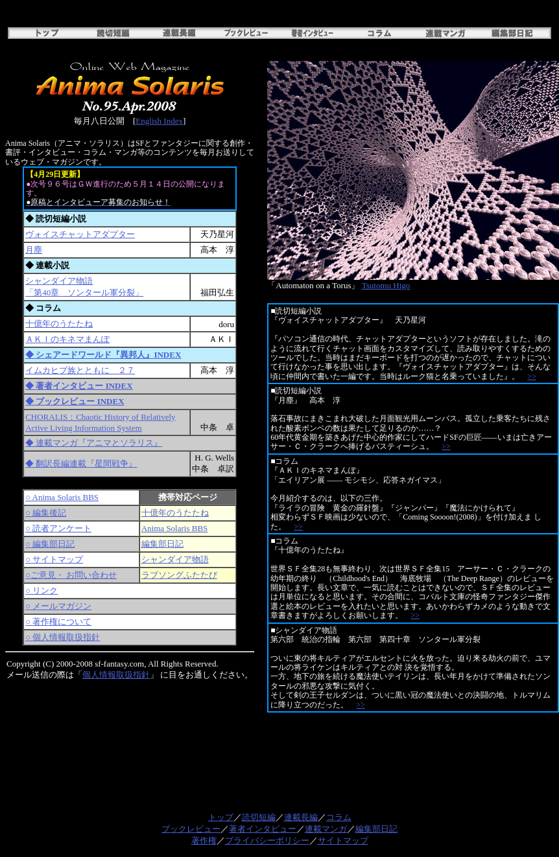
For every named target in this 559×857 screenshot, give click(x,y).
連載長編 (301, 817)
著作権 (204, 840)
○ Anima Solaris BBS (62, 497)
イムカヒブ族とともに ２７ (80, 370)
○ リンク (41, 590)
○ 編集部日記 (50, 544)
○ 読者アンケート (58, 528)
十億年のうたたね (59, 323)
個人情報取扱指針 (116, 675)
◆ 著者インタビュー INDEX (78, 386)
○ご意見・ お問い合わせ (71, 575)
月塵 (33, 250)
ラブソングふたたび (179, 575)
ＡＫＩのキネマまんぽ (67, 339)
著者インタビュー (262, 829)
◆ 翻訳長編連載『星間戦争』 (81, 463)
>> (531, 376)
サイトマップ (343, 840)
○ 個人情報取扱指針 (62, 637)
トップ (220, 817)
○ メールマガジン (58, 606)
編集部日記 (162, 544)
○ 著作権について (58, 621)
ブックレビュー (190, 829)
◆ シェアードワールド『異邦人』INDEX (103, 355)
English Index (159, 121)
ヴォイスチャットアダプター (80, 234)
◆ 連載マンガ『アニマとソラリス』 (93, 443)
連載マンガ (326, 829)
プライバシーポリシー (267, 840)
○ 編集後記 (45, 513)
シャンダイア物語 (175, 559)
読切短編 (259, 817)
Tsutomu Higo (386, 285)
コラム (338, 817)
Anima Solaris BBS (174, 528)
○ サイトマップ (54, 559)
